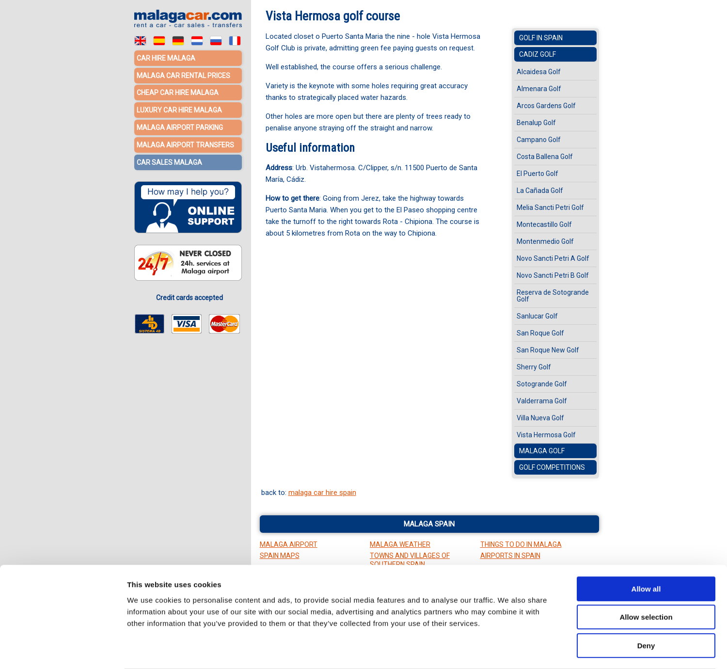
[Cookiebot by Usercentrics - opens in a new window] (62, 650)
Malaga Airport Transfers (185, 143)
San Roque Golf (540, 333)
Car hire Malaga (166, 58)
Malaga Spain (429, 524)
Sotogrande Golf (542, 384)
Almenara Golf (539, 89)
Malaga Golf (542, 451)
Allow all (646, 550)
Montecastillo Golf (544, 224)
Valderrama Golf (542, 401)
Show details (508, 650)
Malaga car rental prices (183, 75)
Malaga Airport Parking (180, 126)
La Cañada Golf (540, 190)
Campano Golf (539, 139)
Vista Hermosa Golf (546, 435)
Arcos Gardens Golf (546, 106)
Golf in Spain (541, 38)
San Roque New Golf (548, 350)
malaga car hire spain (322, 492)
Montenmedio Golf (545, 241)
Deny (646, 607)
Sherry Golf (534, 367)
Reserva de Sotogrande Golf (553, 295)
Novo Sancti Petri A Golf (553, 258)
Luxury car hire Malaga (179, 109)
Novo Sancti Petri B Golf (553, 275)
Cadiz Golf (537, 54)
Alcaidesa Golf (539, 72)
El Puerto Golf (537, 173)
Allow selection (645, 579)
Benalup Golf (536, 123)
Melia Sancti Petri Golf (550, 207)
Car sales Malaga (169, 160)
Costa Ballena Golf (545, 156)
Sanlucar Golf (537, 316)
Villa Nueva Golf (540, 418)
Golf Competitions (552, 467)
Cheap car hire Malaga (178, 92)
